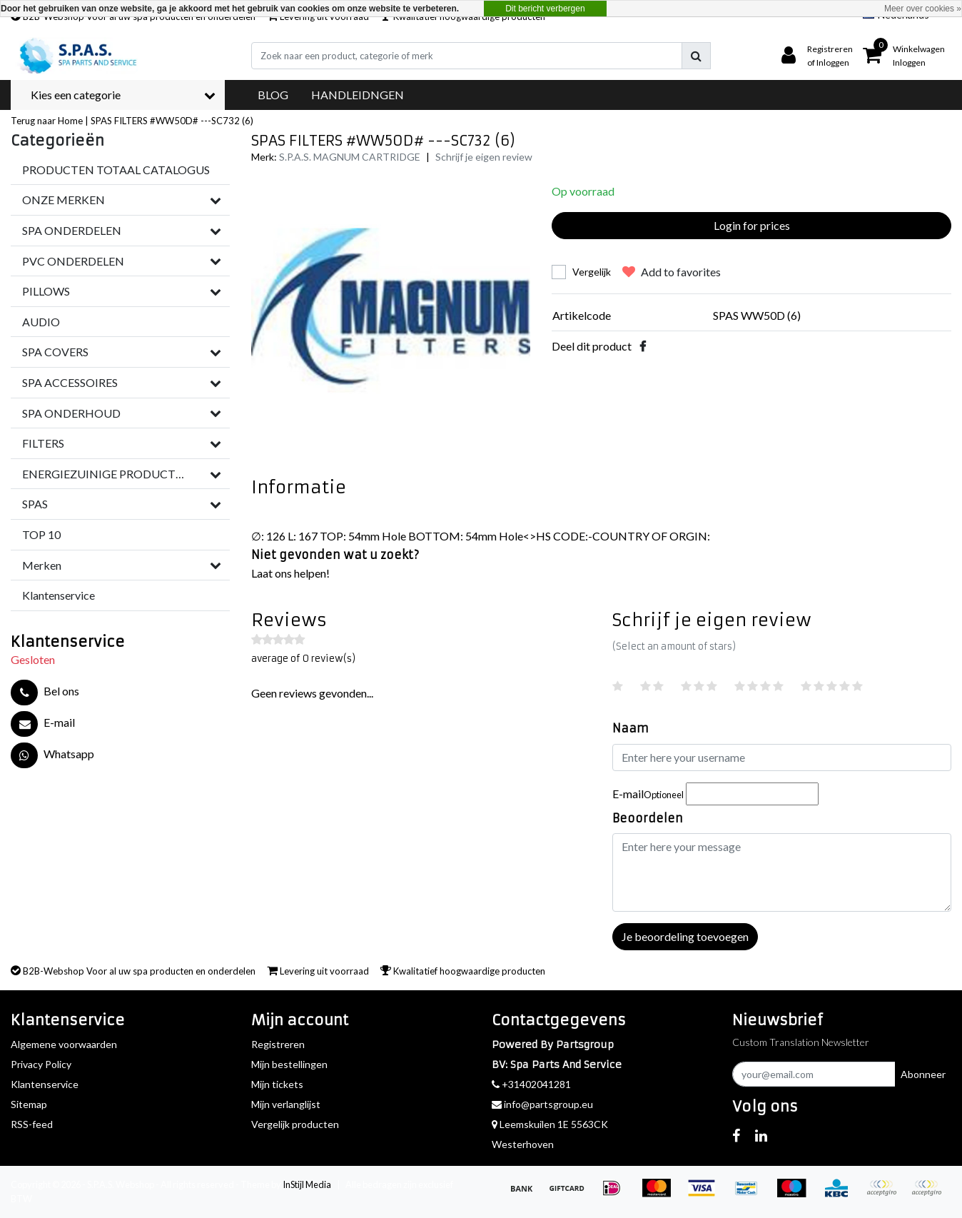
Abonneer (923, 1074)
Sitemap (29, 1104)
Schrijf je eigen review (483, 157)
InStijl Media (307, 1184)
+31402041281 (531, 1084)
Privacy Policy (41, 1064)
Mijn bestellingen (289, 1064)
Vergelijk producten (295, 1124)
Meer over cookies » (922, 9)
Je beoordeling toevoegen (685, 936)
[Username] (782, 757)
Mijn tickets (277, 1084)
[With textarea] (782, 872)
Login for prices (752, 225)
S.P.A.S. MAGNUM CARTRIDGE (349, 157)
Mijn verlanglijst (285, 1104)
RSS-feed (32, 1124)
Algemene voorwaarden (64, 1044)
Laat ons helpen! (290, 573)
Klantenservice (45, 1084)
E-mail (648, 793)
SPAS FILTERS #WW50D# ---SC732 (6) (172, 120)
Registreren (278, 1044)
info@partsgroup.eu (542, 1104)
